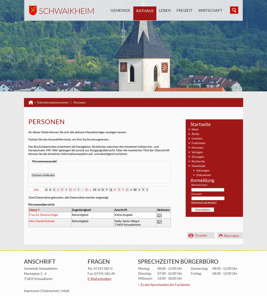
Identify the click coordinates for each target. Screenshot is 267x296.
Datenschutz (50, 291)
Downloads (198, 166)
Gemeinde (120, 10)
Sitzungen (198, 156)
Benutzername (199, 185)
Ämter (196, 134)
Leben (165, 10)
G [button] (70, 189)
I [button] (78, 189)
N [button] (99, 189)
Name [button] (34, 209)
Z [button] (147, 189)
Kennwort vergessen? (204, 202)
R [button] (115, 189)
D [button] (58, 189)
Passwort (196, 194)
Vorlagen (197, 152)
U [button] (127, 189)
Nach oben (231, 236)
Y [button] (143, 189)
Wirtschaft (210, 10)
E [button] (62, 189)
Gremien (197, 138)
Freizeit (185, 10)
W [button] (135, 189)
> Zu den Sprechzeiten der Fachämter (164, 285)
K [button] (87, 189)
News (195, 129)
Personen (79, 102)
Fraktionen (198, 143)
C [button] (54, 189)
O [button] (103, 189)
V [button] (131, 189)
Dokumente (203, 175)
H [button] (75, 189)
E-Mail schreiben (99, 279)
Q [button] (111, 189)
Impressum (31, 291)
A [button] (46, 189)
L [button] (90, 189)
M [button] (94, 189)
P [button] (107, 189)
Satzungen (202, 170)
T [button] (123, 189)
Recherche (198, 161)
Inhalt (65, 291)
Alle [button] (36, 189)
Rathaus (145, 10)
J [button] (82, 189)
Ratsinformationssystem (52, 102)
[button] (159, 216)
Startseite (200, 124)
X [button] (139, 189)
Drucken (201, 235)
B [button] (50, 189)
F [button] (66, 189)
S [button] (119, 189)
